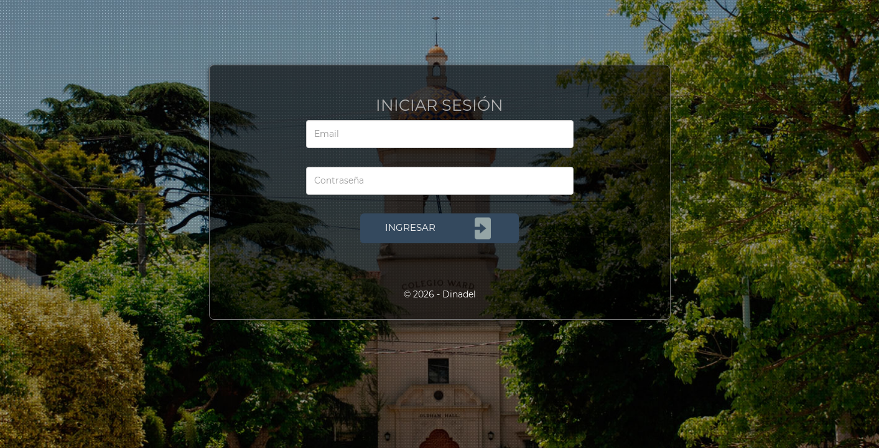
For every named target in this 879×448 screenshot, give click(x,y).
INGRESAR (439, 228)
